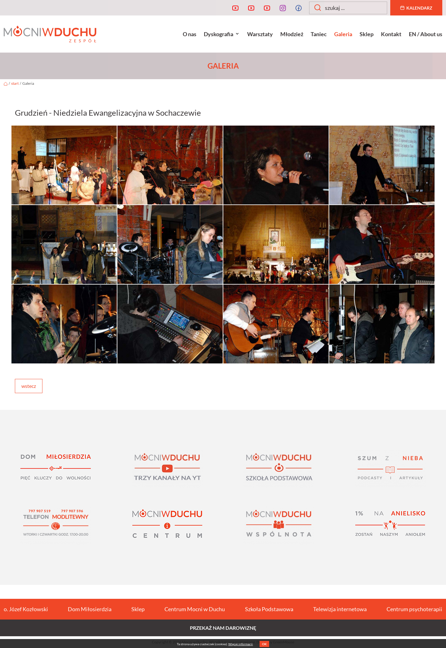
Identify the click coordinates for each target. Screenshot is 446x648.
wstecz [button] (28, 386)
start (15, 83)
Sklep (367, 34)
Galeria (343, 34)
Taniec (319, 34)
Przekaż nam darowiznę (223, 628)
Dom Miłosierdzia (90, 609)
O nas (189, 34)
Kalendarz (416, 8)
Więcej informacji (240, 644)
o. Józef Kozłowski (26, 609)
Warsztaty (260, 34)
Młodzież (291, 34)
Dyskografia (222, 34)
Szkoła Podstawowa (269, 609)
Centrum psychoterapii (414, 609)
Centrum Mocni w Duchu (194, 609)
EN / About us (425, 34)
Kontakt (391, 34)
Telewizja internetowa (340, 609)
